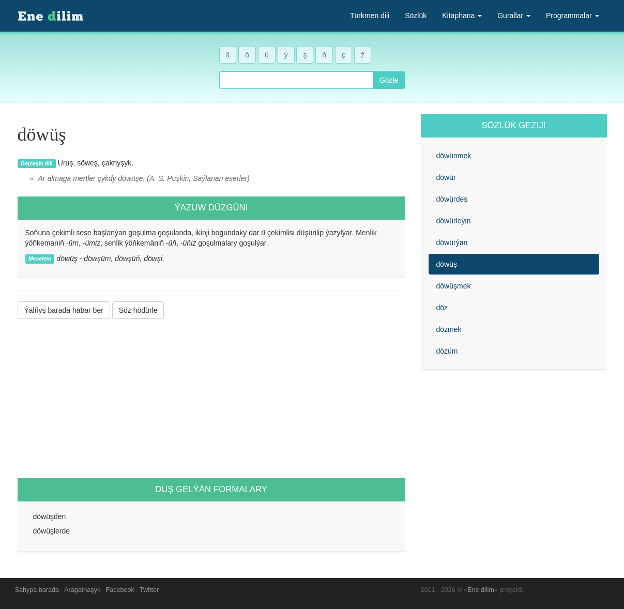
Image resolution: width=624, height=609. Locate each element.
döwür (446, 177)
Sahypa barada (37, 589)
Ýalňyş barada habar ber (63, 310)
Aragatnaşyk (82, 589)
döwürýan (452, 242)
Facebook (120, 589)
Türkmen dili (369, 15)
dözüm (447, 351)
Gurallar (513, 15)
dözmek (449, 329)
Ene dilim (480, 589)
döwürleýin (453, 221)
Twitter (149, 589)
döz (442, 307)
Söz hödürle (138, 310)
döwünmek (453, 155)
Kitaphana (462, 15)
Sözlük (416, 15)
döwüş (446, 264)
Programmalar (572, 15)
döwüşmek (453, 286)
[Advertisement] (211, 398)
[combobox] (296, 80)
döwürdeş (452, 199)
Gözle (389, 80)
